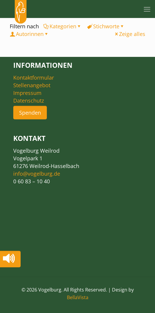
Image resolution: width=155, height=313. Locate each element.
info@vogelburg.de (36, 173)
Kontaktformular (33, 77)
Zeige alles (129, 33)
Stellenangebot (31, 85)
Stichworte (106, 26)
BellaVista (77, 297)
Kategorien (62, 26)
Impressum (27, 92)
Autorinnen (29, 33)
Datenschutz (28, 100)
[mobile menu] (147, 9)
